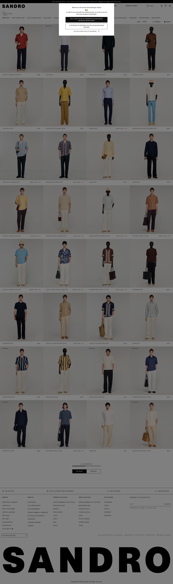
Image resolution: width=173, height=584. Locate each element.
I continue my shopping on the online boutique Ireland (86, 26)
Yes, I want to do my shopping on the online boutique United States (86, 19)
